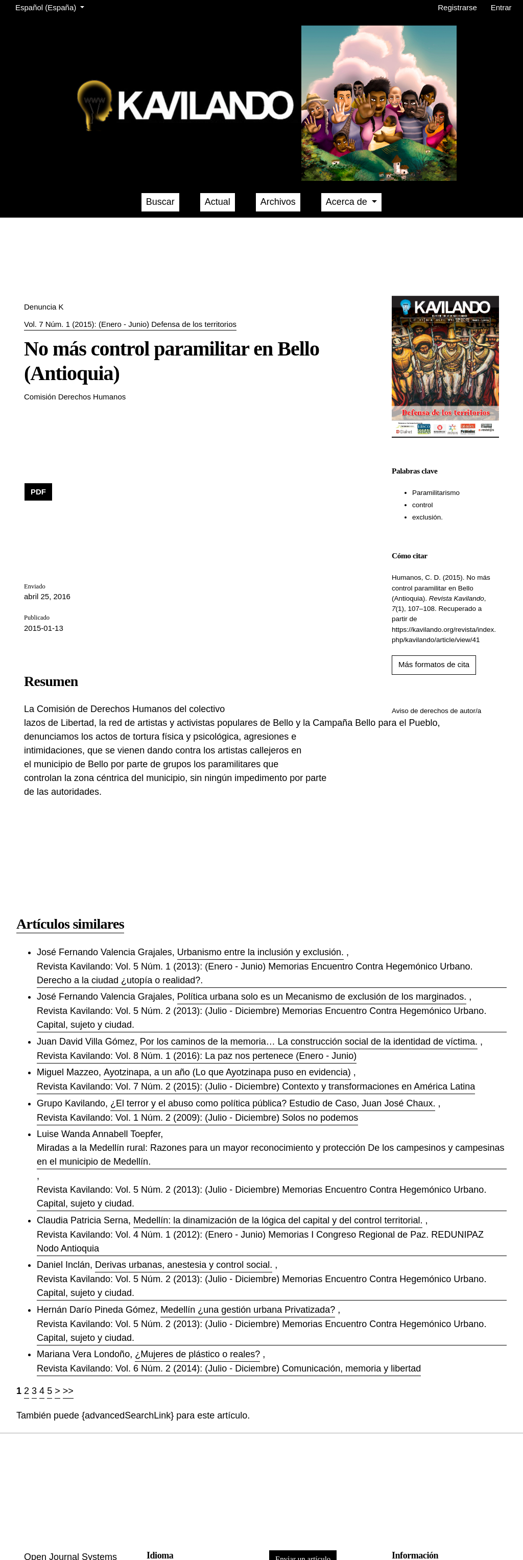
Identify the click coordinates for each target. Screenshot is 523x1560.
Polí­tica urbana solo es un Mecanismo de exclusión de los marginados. (321, 996)
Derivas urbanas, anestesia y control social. (183, 1265)
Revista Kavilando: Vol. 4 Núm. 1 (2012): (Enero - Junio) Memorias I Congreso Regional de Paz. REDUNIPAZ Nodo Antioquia (260, 1242)
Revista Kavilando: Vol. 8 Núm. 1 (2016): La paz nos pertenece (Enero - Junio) (196, 1056)
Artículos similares (70, 924)
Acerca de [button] (348, 202)
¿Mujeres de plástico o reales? (197, 1354)
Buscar (160, 202)
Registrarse (457, 7)
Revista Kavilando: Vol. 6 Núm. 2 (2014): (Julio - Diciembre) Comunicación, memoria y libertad (229, 1368)
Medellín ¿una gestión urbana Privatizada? (247, 1310)
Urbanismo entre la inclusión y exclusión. (260, 952)
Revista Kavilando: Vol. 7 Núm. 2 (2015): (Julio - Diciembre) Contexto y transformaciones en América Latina (256, 1086)
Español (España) (51, 7)
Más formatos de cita (433, 664)
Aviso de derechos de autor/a (436, 711)
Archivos (278, 202)
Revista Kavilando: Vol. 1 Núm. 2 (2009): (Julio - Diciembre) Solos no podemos (197, 1118)
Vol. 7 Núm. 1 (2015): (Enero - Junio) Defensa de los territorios (130, 324)
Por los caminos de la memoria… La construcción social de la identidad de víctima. (309, 1041)
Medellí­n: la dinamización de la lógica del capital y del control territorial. (277, 1220)
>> (68, 1391)
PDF (38, 491)
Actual (217, 202)
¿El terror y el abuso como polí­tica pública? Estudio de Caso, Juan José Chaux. (272, 1103)
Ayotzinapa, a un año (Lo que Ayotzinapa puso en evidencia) (227, 1072)
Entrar (501, 7)
